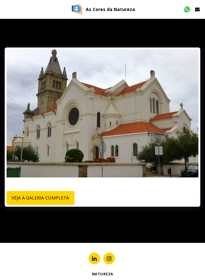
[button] (7, 9)
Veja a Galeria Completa (40, 198)
